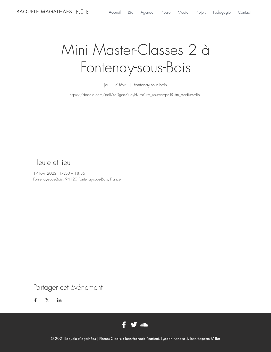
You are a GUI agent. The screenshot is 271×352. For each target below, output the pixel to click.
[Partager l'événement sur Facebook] (35, 300)
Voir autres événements (135, 121)
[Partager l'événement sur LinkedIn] (59, 300)
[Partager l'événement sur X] (47, 300)
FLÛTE (82, 12)
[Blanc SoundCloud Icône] (144, 324)
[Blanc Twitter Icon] (134, 324)
